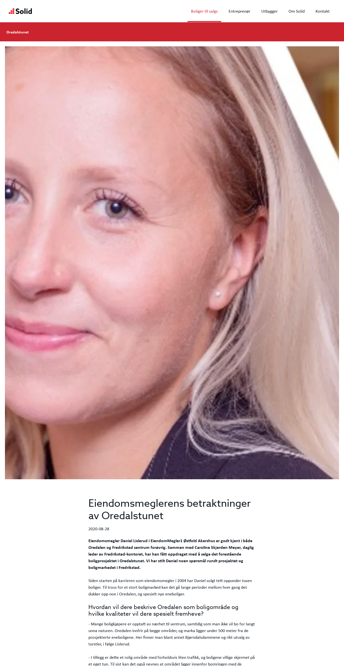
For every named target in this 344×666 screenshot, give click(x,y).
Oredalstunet (17, 32)
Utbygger (269, 11)
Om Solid (297, 11)
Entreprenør (239, 11)
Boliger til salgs (204, 11)
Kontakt (323, 11)
